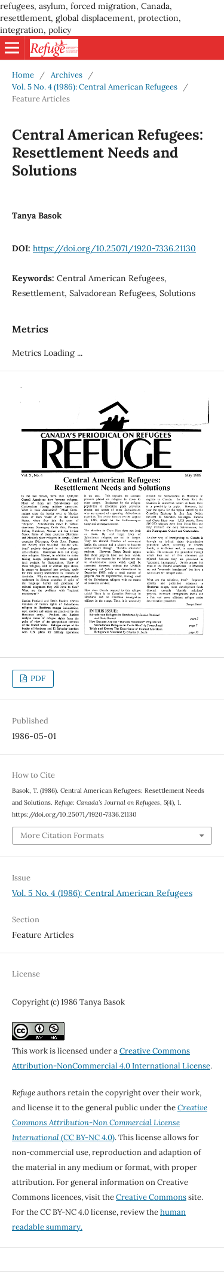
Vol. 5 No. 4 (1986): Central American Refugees (94, 87)
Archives (66, 75)
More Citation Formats (62, 835)
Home (23, 75)
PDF (37, 678)
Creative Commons (151, 1197)
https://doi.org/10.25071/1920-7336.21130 (114, 248)
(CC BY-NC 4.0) (109, 1122)
